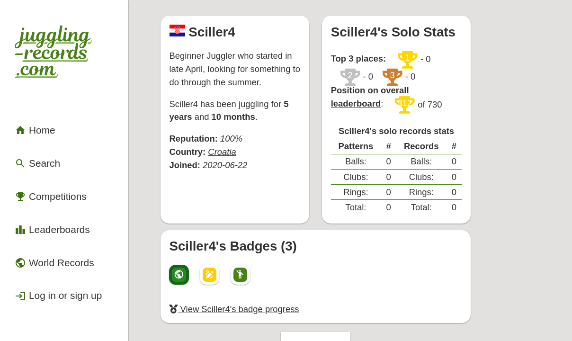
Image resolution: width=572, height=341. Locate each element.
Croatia (243, 124)
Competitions (40, 149)
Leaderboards (41, 174)
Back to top (362, 287)
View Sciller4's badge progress (253, 255)
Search (30, 124)
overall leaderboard (454, 70)
